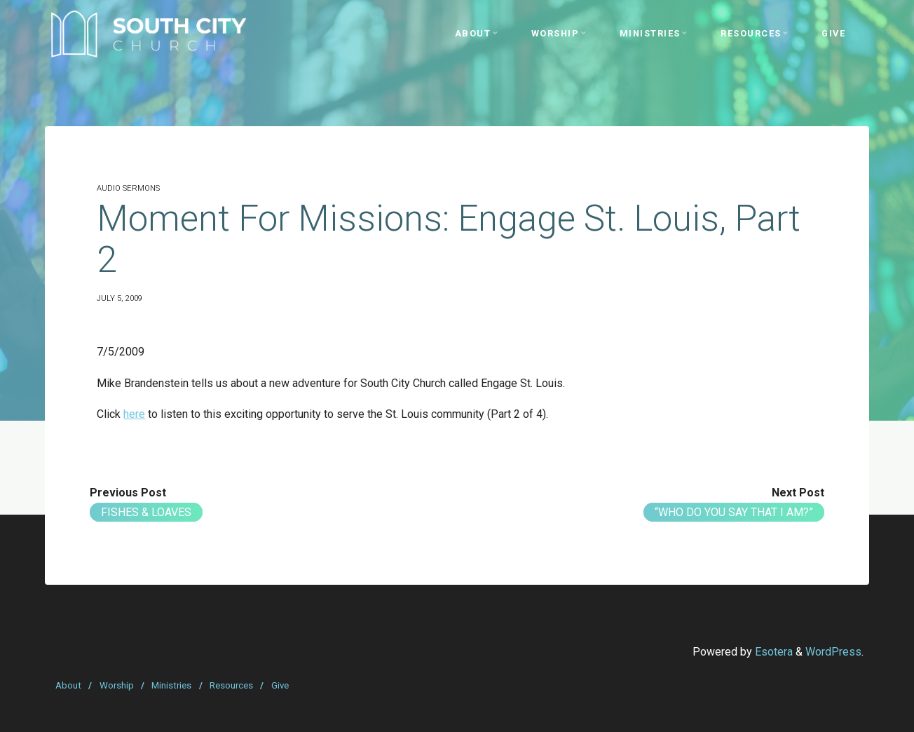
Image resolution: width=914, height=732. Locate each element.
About (68, 685)
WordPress (833, 651)
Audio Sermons (128, 188)
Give (280, 685)
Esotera (772, 651)
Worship (117, 685)
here (134, 414)
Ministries (171, 685)
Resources (231, 685)
